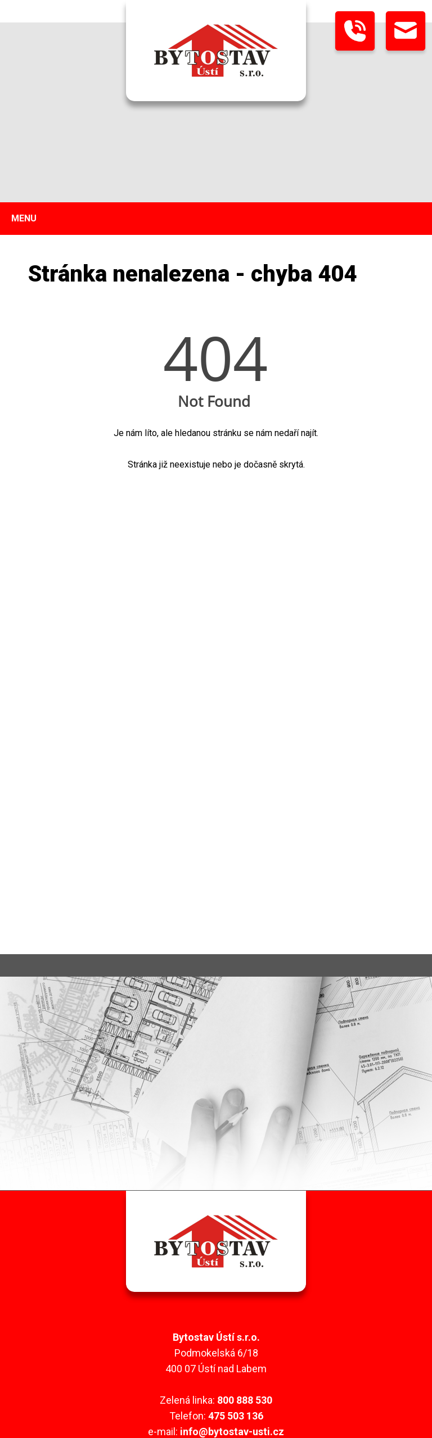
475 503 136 (235, 1416)
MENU (24, 218)
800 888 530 (244, 1400)
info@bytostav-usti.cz (232, 1431)
